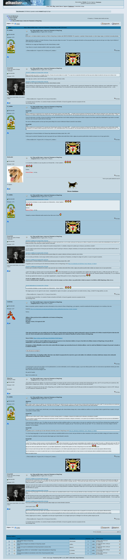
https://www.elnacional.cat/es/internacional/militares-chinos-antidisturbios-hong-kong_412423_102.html (54, 309)
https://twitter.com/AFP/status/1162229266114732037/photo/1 (48, 338)
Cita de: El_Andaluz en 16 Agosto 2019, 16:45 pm (37, 72)
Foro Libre (13, 19)
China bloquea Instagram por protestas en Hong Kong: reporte (31, 543)
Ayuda (57, 6)
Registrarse (71, 6)
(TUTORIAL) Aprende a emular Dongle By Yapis (37, 11)
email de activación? (90, 3)
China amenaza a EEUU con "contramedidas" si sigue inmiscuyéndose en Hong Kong (36, 549)
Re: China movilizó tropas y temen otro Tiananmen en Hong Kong (46, 30)
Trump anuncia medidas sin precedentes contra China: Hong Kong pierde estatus (35, 553)
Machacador (10, 157)
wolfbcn (71, 544)
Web (51, 6)
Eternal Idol (10, 68)
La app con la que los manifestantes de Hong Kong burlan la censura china (34, 546)
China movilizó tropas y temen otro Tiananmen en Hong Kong (26, 20)
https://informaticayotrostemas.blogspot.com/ (36, 369)
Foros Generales (13, 17)
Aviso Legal (49, 557)
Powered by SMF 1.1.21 (59, 557)
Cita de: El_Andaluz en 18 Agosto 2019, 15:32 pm (37, 478)
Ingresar (93, 2)
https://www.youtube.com (31, 375)
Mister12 (71, 547)
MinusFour (9, 378)
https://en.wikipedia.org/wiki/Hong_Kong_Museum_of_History (82, 263)
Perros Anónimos (72, 191)
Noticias (18, 544)
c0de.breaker (72, 541)
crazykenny (9, 301)
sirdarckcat (100, 541)
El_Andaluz (10, 30)
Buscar (61, 6)
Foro (48, 6)
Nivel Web (19, 541)
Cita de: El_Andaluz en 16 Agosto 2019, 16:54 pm (37, 240)
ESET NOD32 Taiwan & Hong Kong (25, 540)
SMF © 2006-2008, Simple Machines (75, 557)
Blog (54, 6)
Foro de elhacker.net (13, 16)
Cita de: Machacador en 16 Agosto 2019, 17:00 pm (37, 199)
